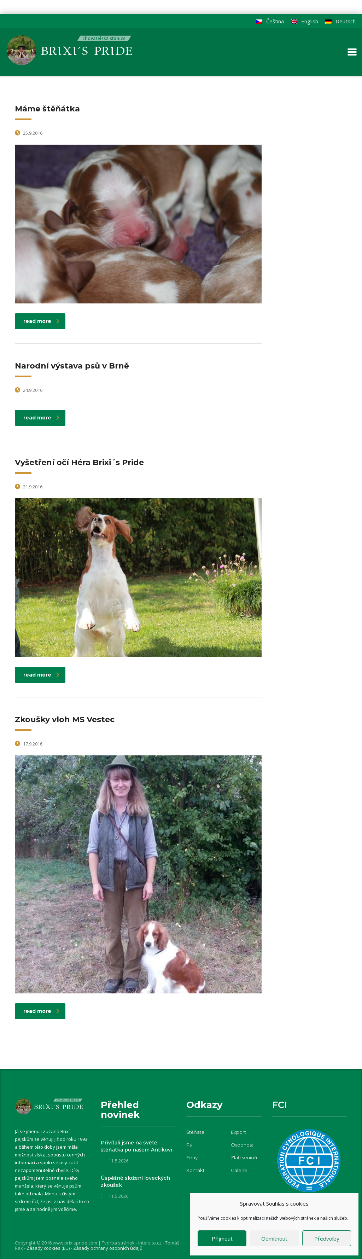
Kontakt (195, 1170)
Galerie (239, 1170)
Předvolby (326, 1238)
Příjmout (222, 1238)
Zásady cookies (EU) (49, 1248)
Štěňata (195, 1132)
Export (238, 1132)
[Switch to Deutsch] (340, 21)
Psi (189, 1145)
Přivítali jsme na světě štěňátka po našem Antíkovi (136, 1146)
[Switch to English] (304, 21)
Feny (192, 1157)
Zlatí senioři (244, 1157)
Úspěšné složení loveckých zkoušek (135, 1181)
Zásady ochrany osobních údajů (107, 1248)
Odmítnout (274, 1238)
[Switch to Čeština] (269, 21)
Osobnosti (243, 1145)
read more (41, 321)
